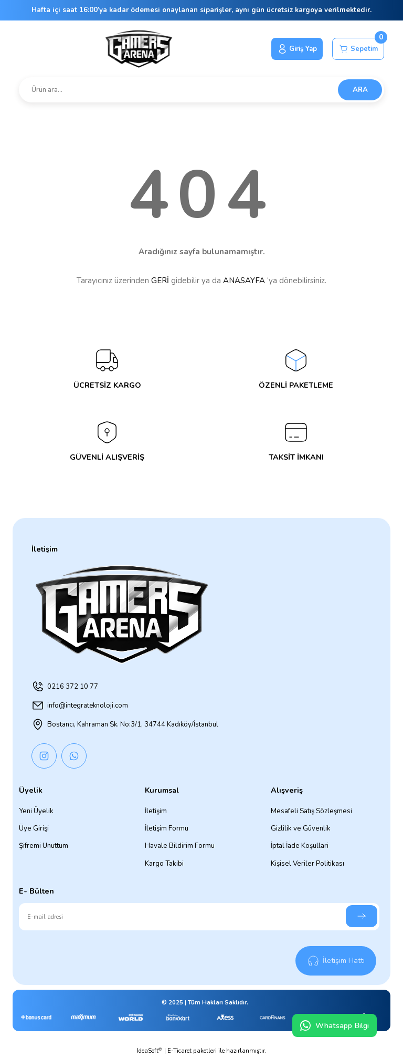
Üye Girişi (34, 828)
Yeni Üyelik (36, 811)
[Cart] (357, 49)
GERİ (160, 280)
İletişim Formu (166, 828)
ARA (360, 90)
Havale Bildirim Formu (180, 845)
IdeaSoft (149, 1050)
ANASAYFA (244, 280)
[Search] (201, 89)
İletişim (156, 811)
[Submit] (361, 916)
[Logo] (136, 48)
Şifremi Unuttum (43, 845)
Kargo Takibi (164, 863)
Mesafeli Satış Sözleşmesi (311, 811)
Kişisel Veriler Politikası (307, 863)
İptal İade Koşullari (299, 845)
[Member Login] (294, 49)
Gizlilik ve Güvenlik (301, 828)
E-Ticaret (179, 1050)
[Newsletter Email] (199, 916)
